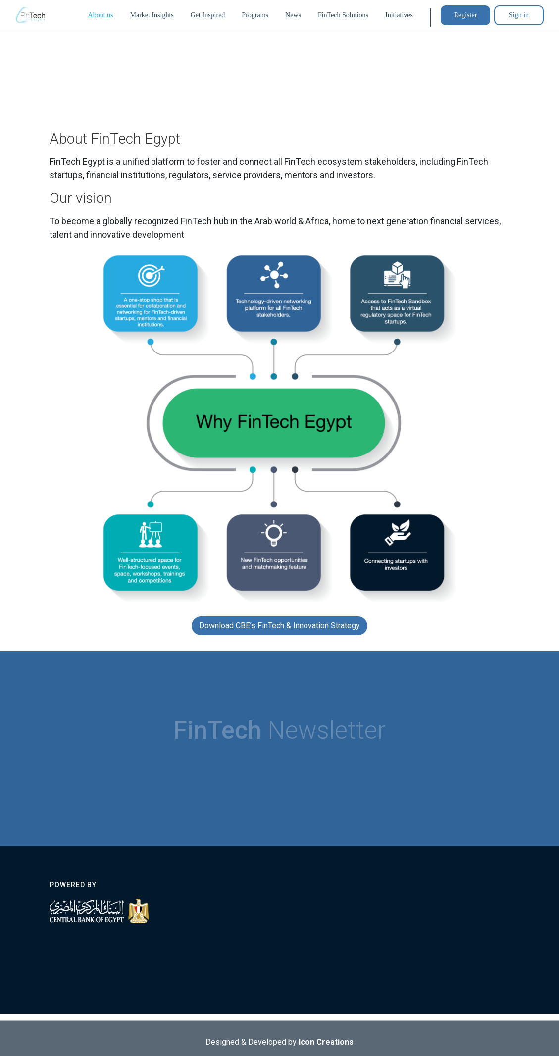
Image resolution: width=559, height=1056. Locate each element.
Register (465, 15)
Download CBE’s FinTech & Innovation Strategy (279, 625)
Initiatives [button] (399, 15)
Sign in (519, 15)
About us (100, 15)
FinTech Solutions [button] (343, 15)
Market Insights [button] (151, 15)
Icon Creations (326, 1044)
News (293, 15)
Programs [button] (255, 15)
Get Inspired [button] (208, 15)
